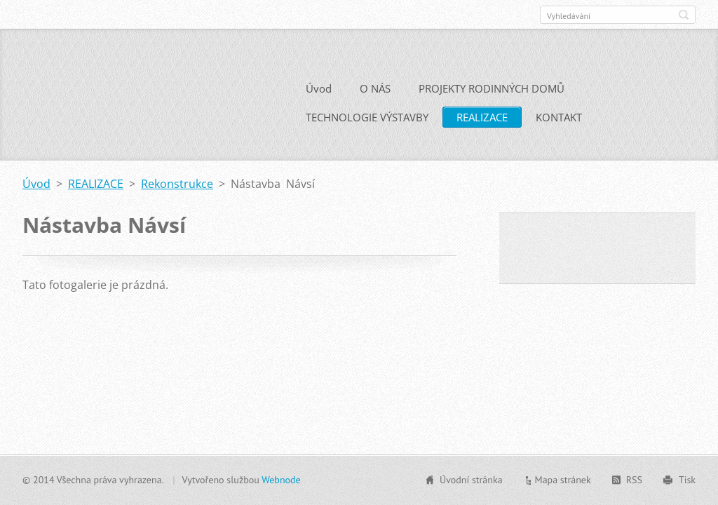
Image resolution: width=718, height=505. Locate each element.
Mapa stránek (563, 479)
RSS (634, 479)
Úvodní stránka (471, 479)
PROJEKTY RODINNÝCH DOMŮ (491, 88)
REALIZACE (482, 117)
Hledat (683, 14)
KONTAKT (559, 117)
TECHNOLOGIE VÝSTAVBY (367, 117)
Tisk (687, 479)
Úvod (319, 88)
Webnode (281, 479)
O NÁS (375, 88)
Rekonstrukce (177, 183)
